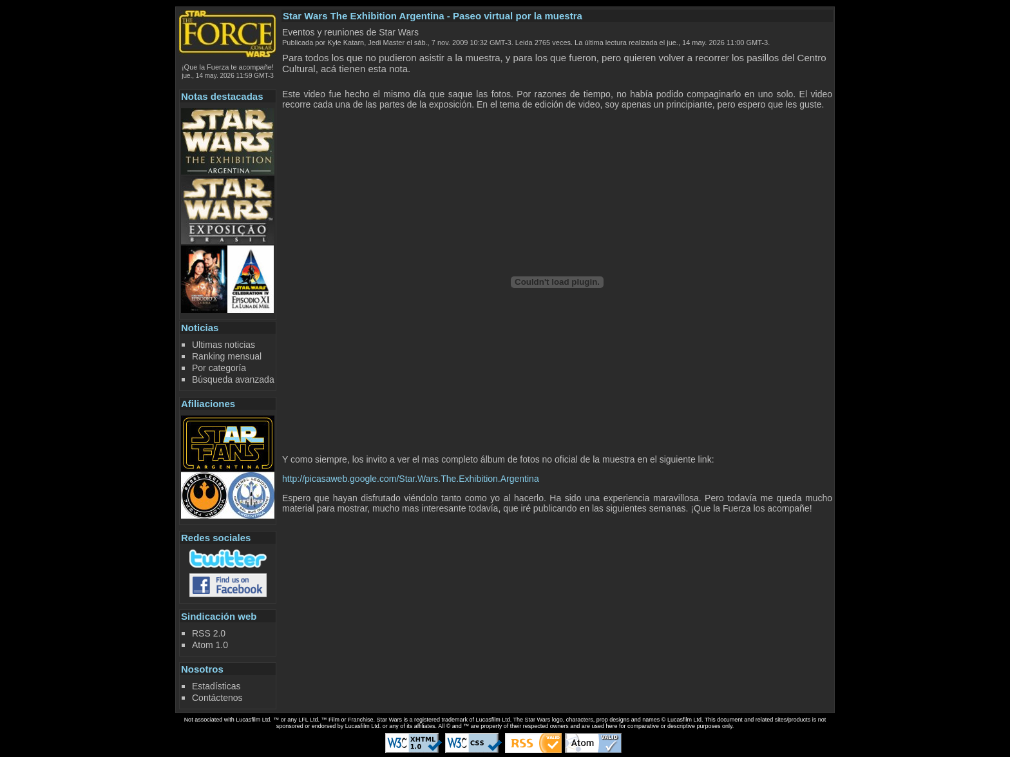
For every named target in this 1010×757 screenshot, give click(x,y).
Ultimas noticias (223, 345)
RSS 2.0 (208, 633)
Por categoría (219, 368)
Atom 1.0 (210, 645)
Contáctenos (217, 698)
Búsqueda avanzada (233, 379)
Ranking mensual (227, 356)
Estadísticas (216, 686)
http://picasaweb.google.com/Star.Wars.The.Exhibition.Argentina (410, 479)
